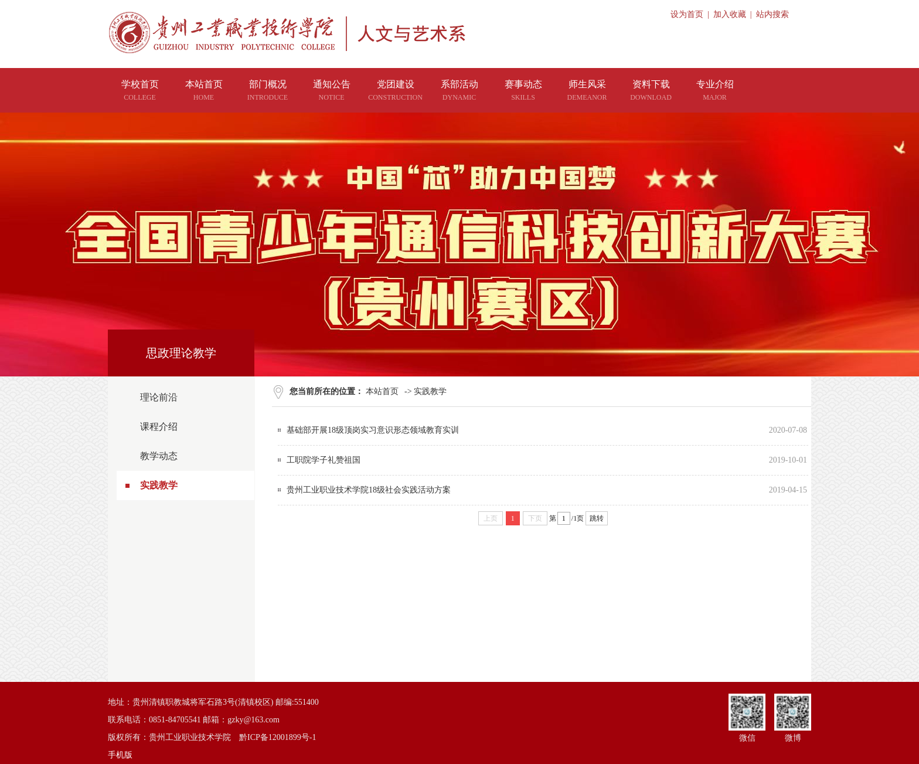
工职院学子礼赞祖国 (323, 460)
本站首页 (382, 391)
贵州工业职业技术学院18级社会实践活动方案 (369, 489)
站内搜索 (772, 14)
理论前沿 (159, 397)
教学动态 (159, 456)
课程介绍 (159, 427)
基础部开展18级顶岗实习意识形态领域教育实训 (373, 430)
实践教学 (159, 485)
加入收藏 (729, 14)
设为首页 (686, 14)
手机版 (120, 755)
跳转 (597, 518)
